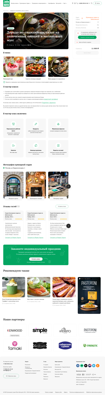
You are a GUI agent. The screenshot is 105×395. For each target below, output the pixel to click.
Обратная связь (11, 376)
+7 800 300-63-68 (7, 364)
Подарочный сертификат (30, 373)
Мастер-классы (15, 3)
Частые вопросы (47, 371)
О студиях (46, 364)
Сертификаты (51, 3)
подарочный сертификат (51, 99)
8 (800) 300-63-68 (83, 3)
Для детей (58, 3)
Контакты (46, 369)
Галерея (45, 374)
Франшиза (57, 376)
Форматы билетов (48, 367)
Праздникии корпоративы (28, 367)
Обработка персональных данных (94, 392)
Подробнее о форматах (49, 102)
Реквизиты (46, 376)
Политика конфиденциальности (77, 392)
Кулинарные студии (25, 3)
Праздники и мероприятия (39, 3)
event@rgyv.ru (7, 370)
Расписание (5, 10)
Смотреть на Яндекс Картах (13, 237)
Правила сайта (58, 392)
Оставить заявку (36, 259)
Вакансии (46, 379)
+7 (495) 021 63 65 (8, 369)
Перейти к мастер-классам (87, 37)
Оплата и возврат (49, 392)
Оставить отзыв (62, 206)
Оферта (65, 392)
